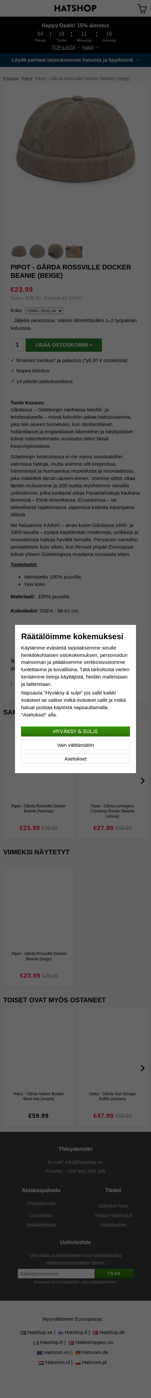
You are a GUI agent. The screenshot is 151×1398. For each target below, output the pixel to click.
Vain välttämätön (75, 745)
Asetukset (76, 758)
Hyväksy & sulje (75, 731)
